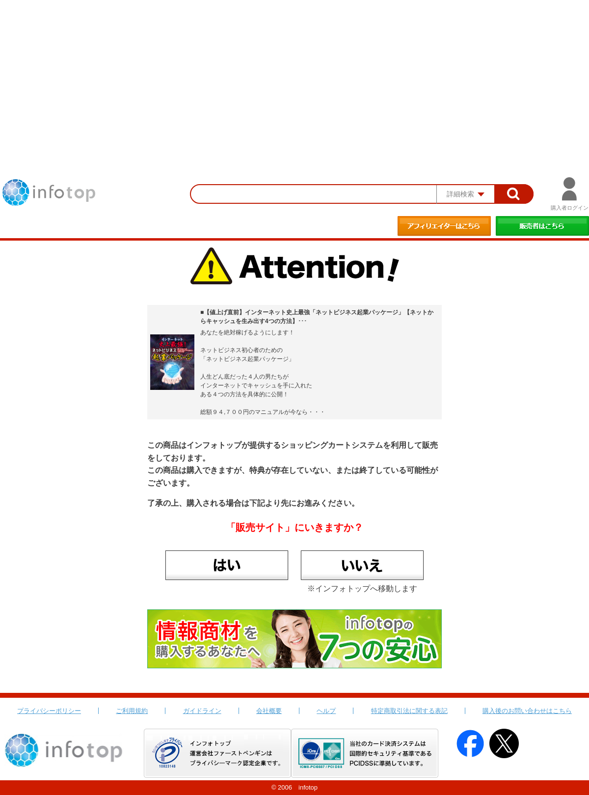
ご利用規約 (132, 710)
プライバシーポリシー (49, 710)
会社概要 (269, 710)
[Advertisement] (294, 73)
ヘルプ (326, 710)
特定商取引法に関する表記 (409, 710)
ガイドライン (202, 710)
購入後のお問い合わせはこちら (527, 710)
